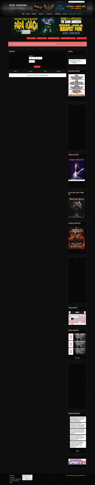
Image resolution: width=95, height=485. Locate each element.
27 (82, 322)
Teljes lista (77, 358)
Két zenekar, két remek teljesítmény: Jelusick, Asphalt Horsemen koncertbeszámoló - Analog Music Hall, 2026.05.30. (78, 425)
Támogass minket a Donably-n (75, 14)
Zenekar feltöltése (42, 38)
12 (79, 318)
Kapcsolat (12, 477)
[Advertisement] (77, 127)
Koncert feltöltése (81, 38)
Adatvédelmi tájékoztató (15, 479)
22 (69, 322)
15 (69, 320)
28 (84, 322)
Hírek (23, 14)
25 (77, 322)
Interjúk (28, 14)
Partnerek (12, 475)
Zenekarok (34, 14)
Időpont (31, 56)
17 (74, 320)
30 (72, 324)
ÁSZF (11, 482)
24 (74, 322)
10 (74, 318)
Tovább (77, 451)
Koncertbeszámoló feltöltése (68, 38)
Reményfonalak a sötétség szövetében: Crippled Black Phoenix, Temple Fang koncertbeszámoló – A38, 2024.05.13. (77, 444)
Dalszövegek (49, 14)
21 (84, 320)
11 (77, 318)
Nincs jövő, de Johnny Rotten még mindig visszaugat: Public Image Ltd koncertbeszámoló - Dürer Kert (78, 431)
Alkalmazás (37, 67)
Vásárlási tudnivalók (14, 480)
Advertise (65, 14)
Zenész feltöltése (31, 38)
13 (82, 318)
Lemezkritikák (58, 14)
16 (72, 320)
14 (84, 318)
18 (77, 320)
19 (79, 320)
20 (82, 320)
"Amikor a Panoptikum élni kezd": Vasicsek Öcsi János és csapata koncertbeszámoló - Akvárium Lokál (78, 437)
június (77, 312)
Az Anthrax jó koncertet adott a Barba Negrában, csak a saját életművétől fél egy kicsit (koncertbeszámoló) (78, 419)
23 (72, 322)
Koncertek (42, 14)
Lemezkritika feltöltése (53, 38)
